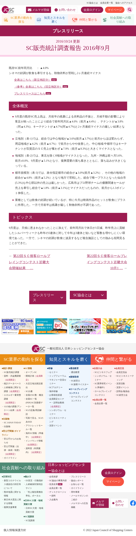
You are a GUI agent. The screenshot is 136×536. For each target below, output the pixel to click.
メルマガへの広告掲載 (79, 506)
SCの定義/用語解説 (34, 413)
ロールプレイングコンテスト (79, 399)
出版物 (7, 427)
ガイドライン (10, 458)
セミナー (53, 372)
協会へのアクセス (123, 3)
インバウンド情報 (34, 443)
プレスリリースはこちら (29, 94)
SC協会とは (92, 3)
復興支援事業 (10, 507)
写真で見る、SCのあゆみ (34, 420)
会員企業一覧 (106, 3)
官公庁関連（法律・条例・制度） (12, 451)
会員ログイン (92, 9)
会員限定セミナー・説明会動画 (56, 403)
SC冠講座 (30, 521)
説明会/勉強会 (123, 391)
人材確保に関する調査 (12, 390)
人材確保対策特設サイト (34, 487)
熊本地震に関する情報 (12, 494)
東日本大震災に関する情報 (12, 502)
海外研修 (53, 391)
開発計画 (34, 378)
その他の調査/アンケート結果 (12, 411)
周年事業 (75, 492)
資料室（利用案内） (34, 451)
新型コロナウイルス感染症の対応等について (12, 485)
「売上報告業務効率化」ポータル (34, 494)
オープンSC (31, 372)
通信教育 (75, 372)
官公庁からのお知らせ (12, 441)
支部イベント (55, 426)
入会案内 (53, 500)
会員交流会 (121, 372)
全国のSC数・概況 (34, 395)
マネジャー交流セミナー (57, 382)
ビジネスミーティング (57, 420)
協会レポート (77, 481)
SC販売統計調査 (11, 372)
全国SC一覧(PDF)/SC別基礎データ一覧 (34, 403)
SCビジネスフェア (103, 372)
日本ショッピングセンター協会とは (66, 468)
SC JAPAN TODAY (12, 423)
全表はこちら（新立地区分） (32, 80)
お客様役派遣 (55, 395)
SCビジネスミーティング (125, 378)
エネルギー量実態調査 (12, 399)
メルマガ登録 (38, 9)
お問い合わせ (65, 9)
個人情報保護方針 (15, 530)
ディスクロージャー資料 (57, 494)
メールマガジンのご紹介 (79, 498)
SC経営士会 (122, 395)
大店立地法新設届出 (34, 386)
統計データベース (12, 384)
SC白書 (29, 391)
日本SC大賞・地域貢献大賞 (34, 510)
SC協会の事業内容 (58, 481)
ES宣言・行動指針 (34, 481)
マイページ (115, 9)
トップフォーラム (57, 376)
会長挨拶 (53, 477)
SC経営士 (75, 381)
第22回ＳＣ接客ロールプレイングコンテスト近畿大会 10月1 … (107, 262)
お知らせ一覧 (77, 485)
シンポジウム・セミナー (57, 413)
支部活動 (120, 384)
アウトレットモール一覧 (34, 428)
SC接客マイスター (80, 385)
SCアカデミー (56, 388)
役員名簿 (53, 485)
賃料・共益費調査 (12, 378)
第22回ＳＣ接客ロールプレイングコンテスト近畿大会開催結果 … (29, 262)
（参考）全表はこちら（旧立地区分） (38, 87)
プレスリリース (78, 477)
